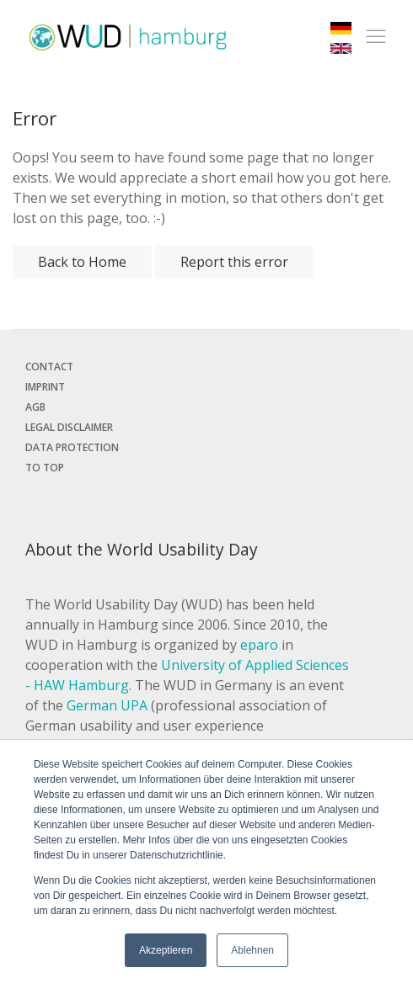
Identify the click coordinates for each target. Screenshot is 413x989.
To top (44, 467)
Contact (49, 366)
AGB (35, 407)
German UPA (107, 705)
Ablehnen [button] (252, 950)
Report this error (234, 262)
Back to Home (82, 262)
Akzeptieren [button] (165, 950)
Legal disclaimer (69, 427)
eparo (259, 644)
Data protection (72, 447)
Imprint (45, 387)
